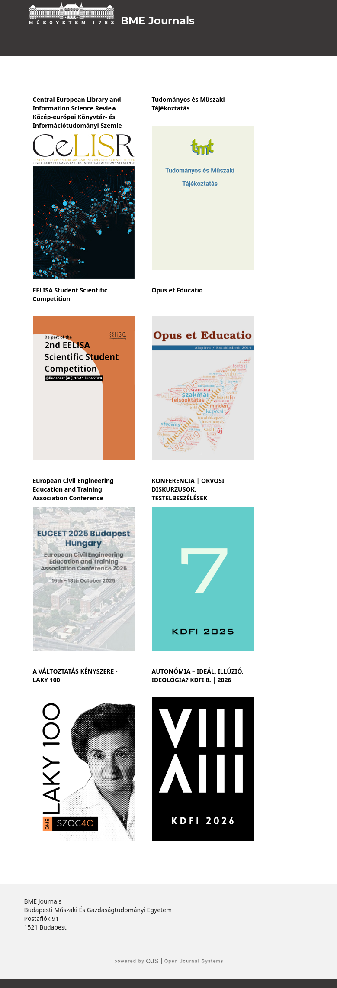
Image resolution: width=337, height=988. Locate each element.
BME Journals (158, 20)
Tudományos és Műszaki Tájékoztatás (188, 103)
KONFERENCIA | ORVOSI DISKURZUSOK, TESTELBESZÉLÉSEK (188, 489)
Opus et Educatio (177, 290)
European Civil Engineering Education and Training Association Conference (73, 489)
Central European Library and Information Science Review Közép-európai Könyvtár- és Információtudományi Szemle (77, 112)
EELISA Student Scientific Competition (70, 294)
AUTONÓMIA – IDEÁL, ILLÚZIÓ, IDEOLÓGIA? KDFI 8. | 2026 (198, 675)
